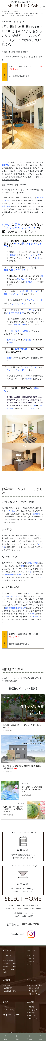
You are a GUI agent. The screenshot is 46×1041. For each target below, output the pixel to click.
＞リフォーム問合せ (33, 994)
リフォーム (31, 980)
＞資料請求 (30, 1007)
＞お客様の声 (7, 988)
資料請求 (29, 1037)
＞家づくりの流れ (9, 969)
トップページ (8, 950)
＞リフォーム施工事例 (34, 985)
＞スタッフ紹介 (32, 1016)
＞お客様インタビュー (10, 991)
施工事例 (6, 980)
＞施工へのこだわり (9, 966)
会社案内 (30, 1002)
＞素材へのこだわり (9, 963)
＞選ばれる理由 (8, 960)
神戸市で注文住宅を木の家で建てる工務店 (26, 1033)
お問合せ (16, 1037)
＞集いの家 (30, 955)
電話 (5, 1037)
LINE (40, 1037)
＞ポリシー (6, 972)
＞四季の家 (30, 958)
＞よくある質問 (32, 1010)
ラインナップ (32, 950)
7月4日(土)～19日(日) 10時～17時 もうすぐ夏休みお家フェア (13, 809)
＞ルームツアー (8, 985)
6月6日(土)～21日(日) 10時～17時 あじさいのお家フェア (32, 789)
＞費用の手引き (32, 991)
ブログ (5, 1002)
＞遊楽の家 (30, 961)
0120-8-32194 (30, 924)
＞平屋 (29, 964)
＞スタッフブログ (9, 1010)
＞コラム (6, 1007)
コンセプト (7, 955)
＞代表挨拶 (30, 1013)
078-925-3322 (17, 908)
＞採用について (32, 1018)
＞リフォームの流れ (33, 988)
